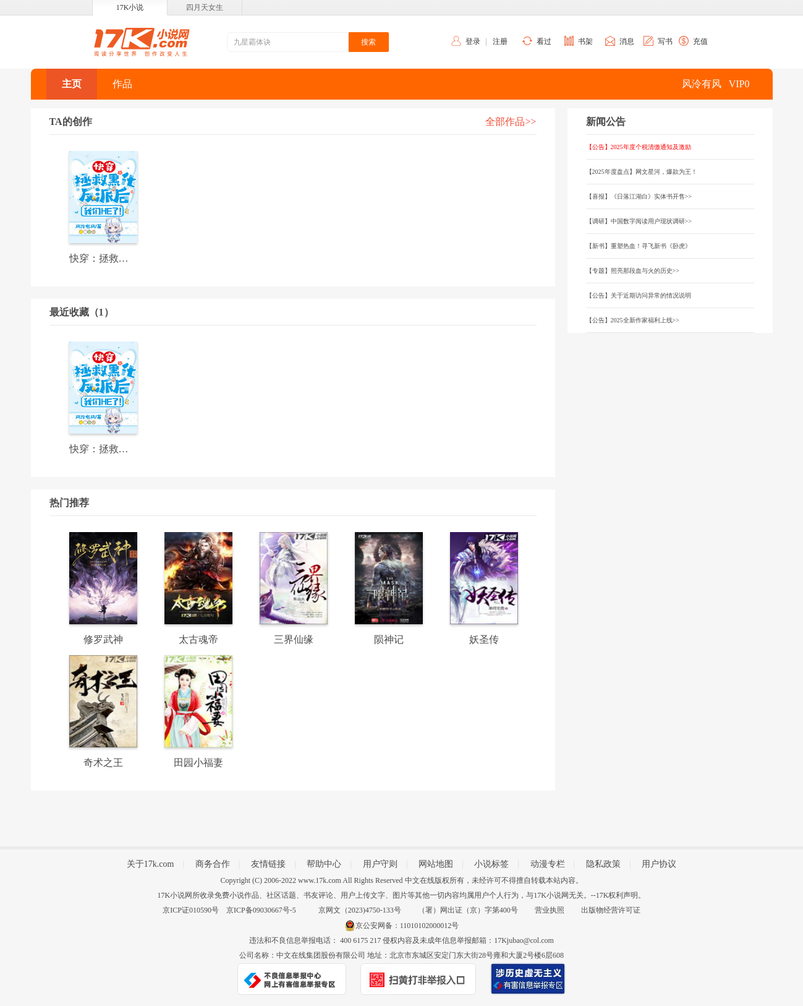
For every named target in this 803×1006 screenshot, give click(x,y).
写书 (665, 41)
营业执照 (549, 910)
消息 (626, 41)
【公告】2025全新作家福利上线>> (632, 320)
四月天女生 (204, 7)
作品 (122, 84)
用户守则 (380, 864)
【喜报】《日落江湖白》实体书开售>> (639, 196)
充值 (700, 41)
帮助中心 (324, 864)
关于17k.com (150, 864)
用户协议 (659, 864)
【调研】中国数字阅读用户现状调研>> (639, 221)
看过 (544, 41)
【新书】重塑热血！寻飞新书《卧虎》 (638, 246)
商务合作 (212, 864)
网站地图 (435, 864)
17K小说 (130, 7)
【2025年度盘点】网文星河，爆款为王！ (641, 171)
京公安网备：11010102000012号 (407, 925)
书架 (585, 41)
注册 (500, 41)
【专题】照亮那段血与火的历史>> (632, 270)
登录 (472, 41)
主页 (72, 84)
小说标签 (491, 864)
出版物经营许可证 (610, 910)
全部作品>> (510, 121)
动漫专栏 (547, 864)
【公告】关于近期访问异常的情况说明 (638, 295)
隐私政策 (603, 864)
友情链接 (268, 864)
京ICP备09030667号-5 (261, 910)
